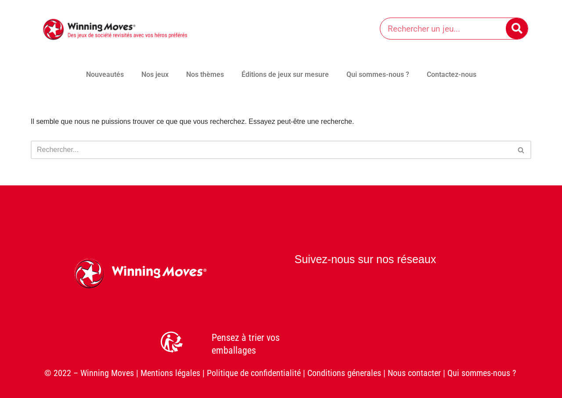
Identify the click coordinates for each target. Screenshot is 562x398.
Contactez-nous (451, 74)
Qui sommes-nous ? (377, 74)
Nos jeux (155, 74)
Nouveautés (105, 74)
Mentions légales (170, 373)
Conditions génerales (344, 373)
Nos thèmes (205, 74)
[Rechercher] (517, 28)
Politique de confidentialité (254, 373)
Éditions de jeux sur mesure (285, 74)
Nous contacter (414, 373)
